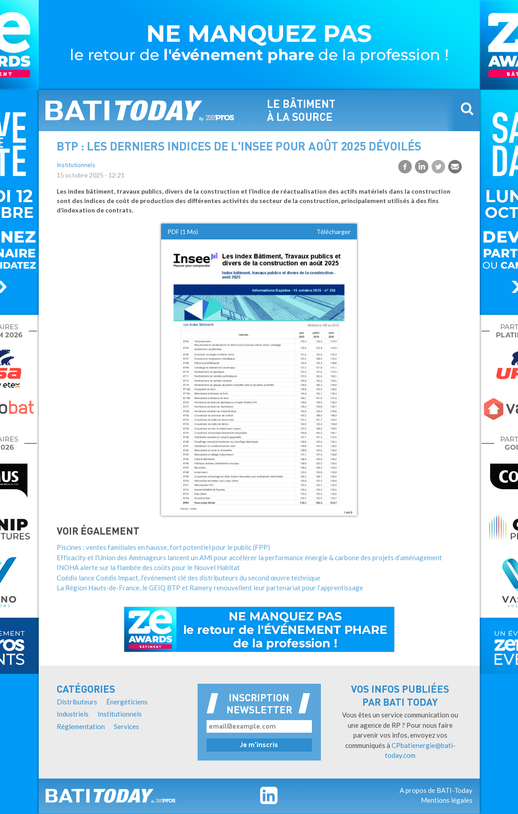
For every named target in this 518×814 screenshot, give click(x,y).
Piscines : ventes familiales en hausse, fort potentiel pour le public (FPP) (163, 547)
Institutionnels (76, 165)
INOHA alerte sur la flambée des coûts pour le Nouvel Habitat (148, 567)
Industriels (73, 714)
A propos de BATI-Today (436, 790)
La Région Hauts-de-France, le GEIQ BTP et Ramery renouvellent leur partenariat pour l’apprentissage (210, 588)
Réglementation (81, 726)
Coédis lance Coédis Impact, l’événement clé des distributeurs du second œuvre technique (188, 578)
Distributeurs (77, 702)
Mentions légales (447, 800)
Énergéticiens (127, 702)
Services (126, 726)
